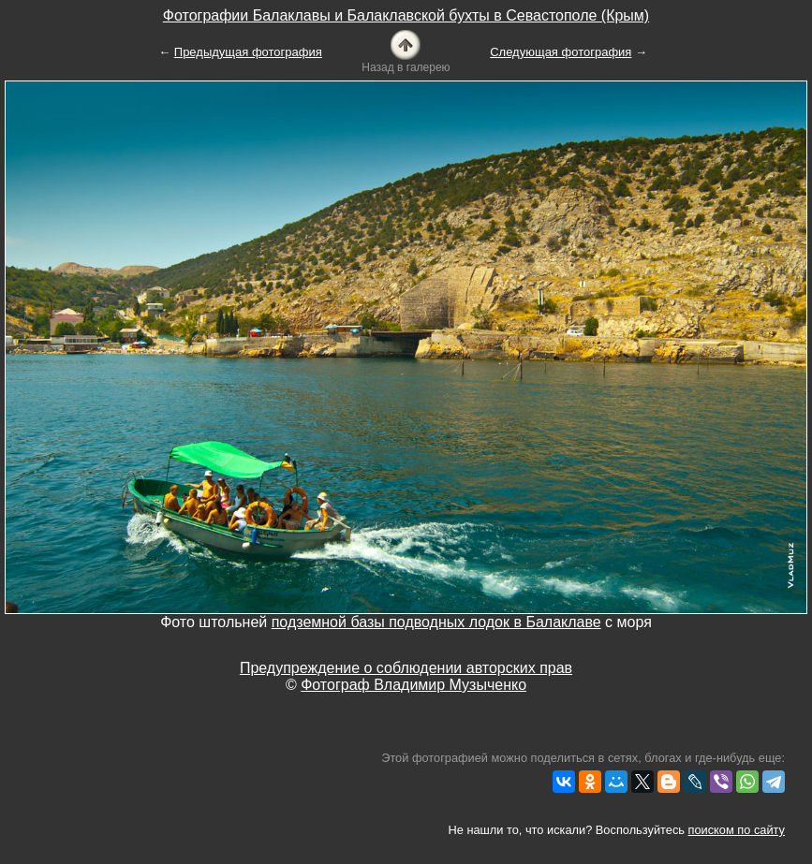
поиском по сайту (736, 830)
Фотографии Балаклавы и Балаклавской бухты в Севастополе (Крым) (406, 15)
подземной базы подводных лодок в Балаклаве (436, 622)
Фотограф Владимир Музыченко (413, 685)
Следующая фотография (560, 52)
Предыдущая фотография (248, 52)
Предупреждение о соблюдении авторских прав (406, 668)
